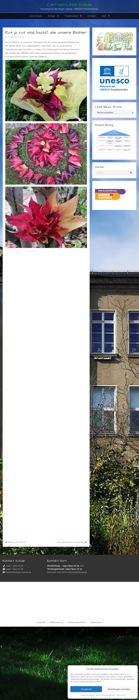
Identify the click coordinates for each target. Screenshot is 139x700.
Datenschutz (56, 622)
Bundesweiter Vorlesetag (71, 542)
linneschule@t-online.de (18, 572)
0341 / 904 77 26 (14, 569)
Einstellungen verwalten (119, 689)
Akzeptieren (86, 689)
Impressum (121, 695)
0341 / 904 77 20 (14, 566)
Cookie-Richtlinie (87, 695)
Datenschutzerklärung (105, 695)
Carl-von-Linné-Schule (69, 5)
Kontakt (41, 622)
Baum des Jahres (17, 542)
